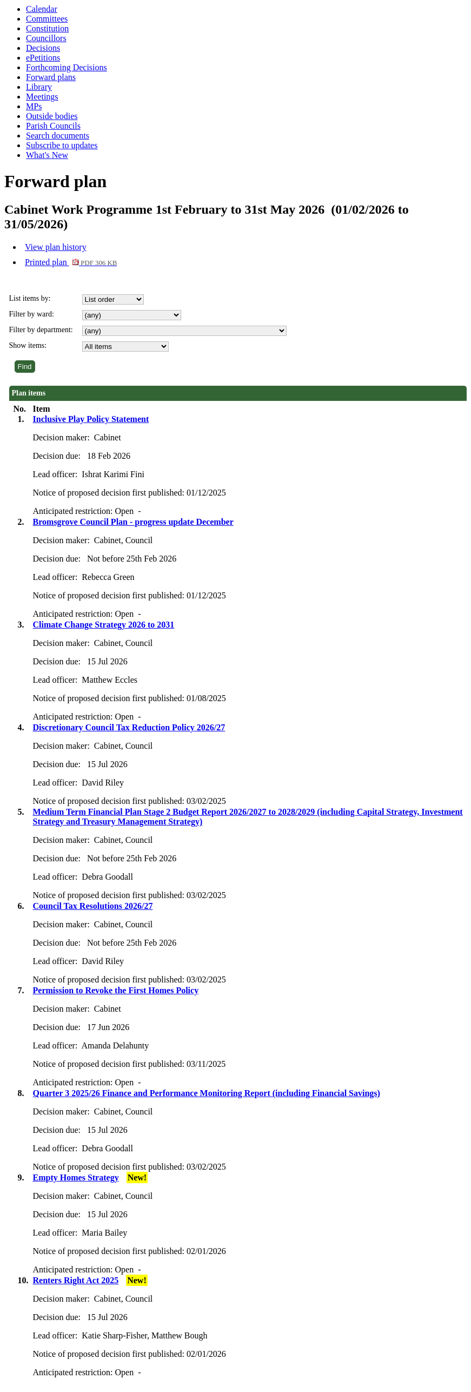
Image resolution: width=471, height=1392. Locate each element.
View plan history (56, 247)
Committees (47, 18)
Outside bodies (52, 116)
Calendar (41, 9)
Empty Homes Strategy (76, 1177)
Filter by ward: (31, 314)
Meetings (42, 96)
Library (39, 86)
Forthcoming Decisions (66, 67)
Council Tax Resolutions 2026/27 (93, 906)
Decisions (43, 47)
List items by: (30, 298)
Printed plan (71, 262)
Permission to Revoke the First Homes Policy (116, 990)
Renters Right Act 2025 (76, 1280)
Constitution (47, 28)
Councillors (46, 38)
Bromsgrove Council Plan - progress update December (133, 521)
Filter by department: (41, 330)
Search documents (57, 135)
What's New (47, 155)
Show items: (28, 345)
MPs (34, 106)
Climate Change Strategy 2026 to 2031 (104, 624)
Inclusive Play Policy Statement (91, 419)
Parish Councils (53, 125)
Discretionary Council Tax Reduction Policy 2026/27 (129, 727)
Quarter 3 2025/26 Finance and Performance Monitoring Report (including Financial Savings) (206, 1093)
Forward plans (51, 77)
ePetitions (43, 57)
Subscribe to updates (61, 145)
